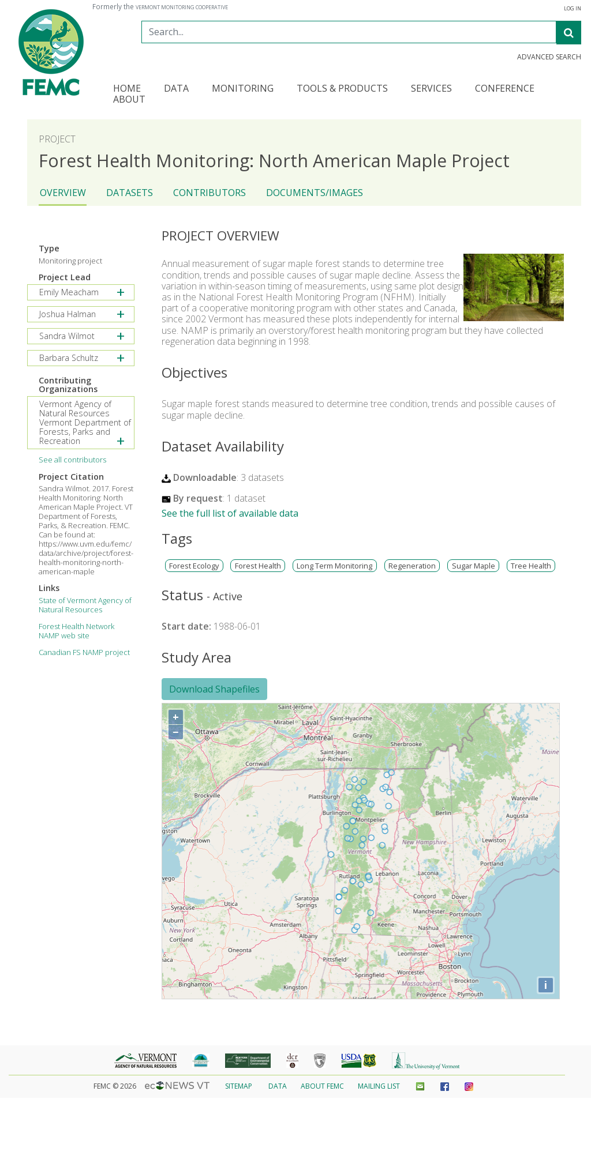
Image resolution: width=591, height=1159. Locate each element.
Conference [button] (504, 89)
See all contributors (72, 459)
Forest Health (258, 566)
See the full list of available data (230, 513)
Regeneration (412, 566)
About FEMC (322, 1086)
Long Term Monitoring (334, 566)
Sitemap (238, 1086)
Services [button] (431, 89)
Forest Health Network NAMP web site (76, 631)
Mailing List (379, 1086)
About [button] (129, 100)
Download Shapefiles (214, 689)
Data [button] (176, 89)
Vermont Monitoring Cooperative (182, 7)
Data (277, 1086)
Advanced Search (549, 57)
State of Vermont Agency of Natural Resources (85, 605)
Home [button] (127, 89)
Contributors (209, 192)
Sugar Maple (473, 566)
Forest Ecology (194, 566)
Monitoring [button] (243, 89)
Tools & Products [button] (342, 89)
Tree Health (531, 566)
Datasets (129, 192)
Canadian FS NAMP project (84, 652)
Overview (63, 192)
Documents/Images (314, 192)
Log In (572, 8)
